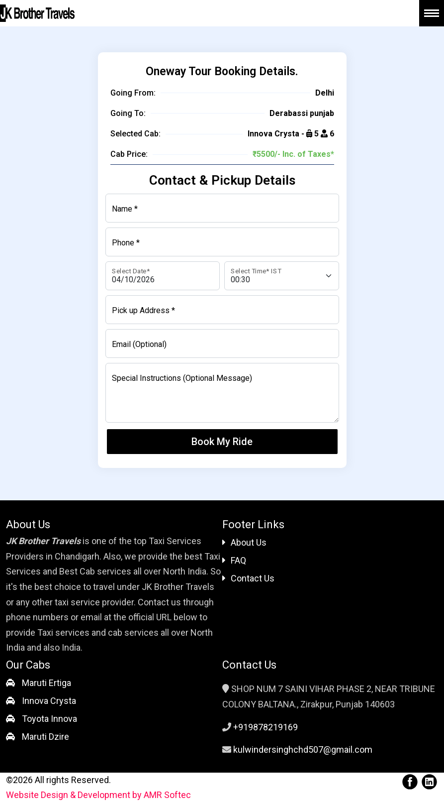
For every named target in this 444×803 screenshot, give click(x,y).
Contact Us (248, 578)
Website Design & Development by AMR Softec (98, 795)
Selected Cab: (135, 133)
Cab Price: (129, 154)
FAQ (234, 560)
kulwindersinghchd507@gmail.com (302, 749)
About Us (244, 542)
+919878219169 (265, 727)
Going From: (133, 93)
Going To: (128, 113)
